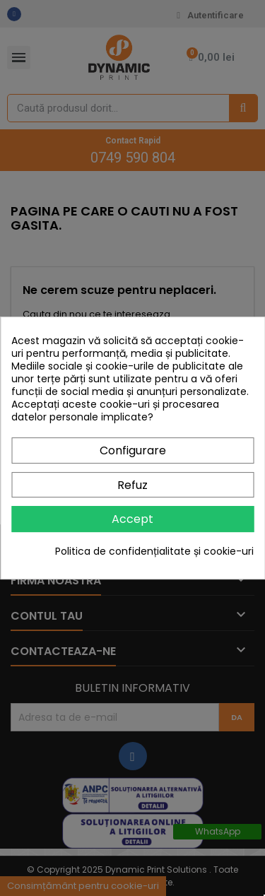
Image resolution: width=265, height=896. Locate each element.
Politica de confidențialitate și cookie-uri (154, 551)
